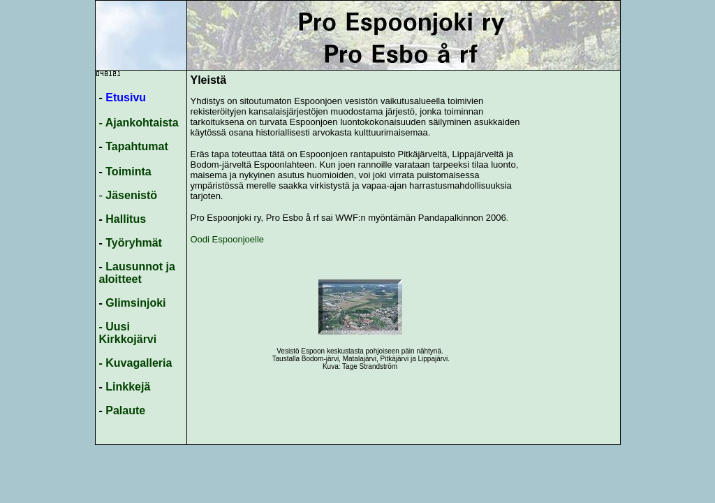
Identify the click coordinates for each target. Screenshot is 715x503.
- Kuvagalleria (135, 363)
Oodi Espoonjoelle (229, 239)
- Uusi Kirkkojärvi (128, 333)
